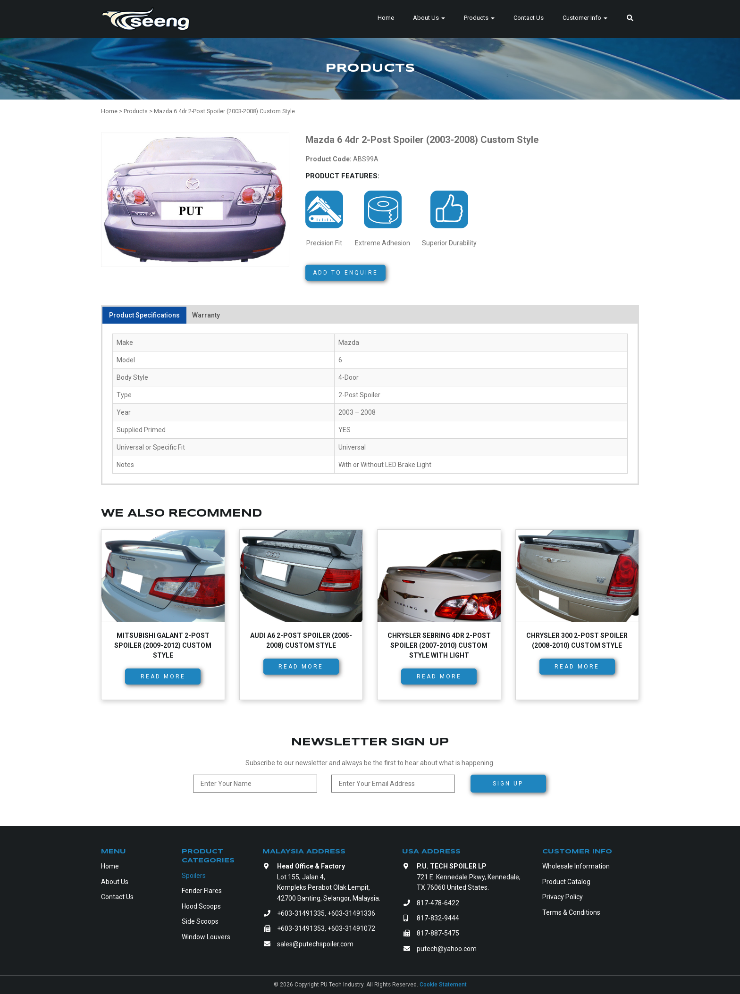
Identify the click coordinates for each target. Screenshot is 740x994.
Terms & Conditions (571, 912)
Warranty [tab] (206, 315)
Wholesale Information (576, 866)
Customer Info (585, 17)
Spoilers (194, 875)
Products (479, 17)
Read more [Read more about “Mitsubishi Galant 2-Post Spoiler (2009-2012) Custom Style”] (163, 676)
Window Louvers (206, 937)
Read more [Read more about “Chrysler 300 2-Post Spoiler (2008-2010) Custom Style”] (577, 666)
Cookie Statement (443, 984)
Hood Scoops (201, 906)
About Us (429, 17)
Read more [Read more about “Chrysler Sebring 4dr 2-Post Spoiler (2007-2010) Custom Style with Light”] (439, 676)
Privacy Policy (562, 897)
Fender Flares (202, 890)
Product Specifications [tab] (144, 315)
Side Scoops (200, 921)
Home (386, 17)
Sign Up (508, 783)
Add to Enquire (345, 272)
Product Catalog (566, 881)
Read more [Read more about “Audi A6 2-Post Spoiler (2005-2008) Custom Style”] (300, 666)
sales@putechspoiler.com (315, 944)
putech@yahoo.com (447, 948)
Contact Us (528, 17)
